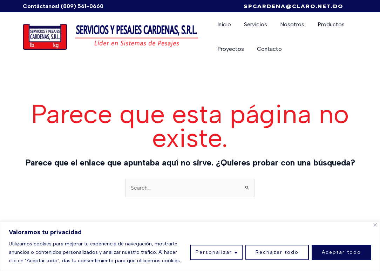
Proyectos (229, 49)
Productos (324, 24)
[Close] (375, 224)
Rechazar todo (277, 252)
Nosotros (288, 24)
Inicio (223, 24)
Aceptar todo (341, 252)
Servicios (252, 24)
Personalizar (214, 252)
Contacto (266, 49)
